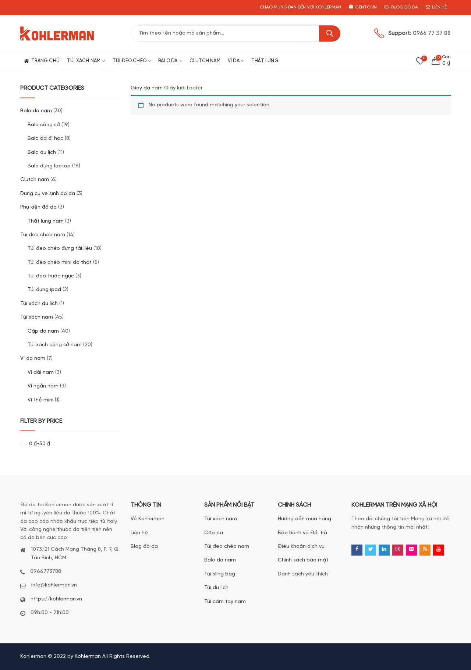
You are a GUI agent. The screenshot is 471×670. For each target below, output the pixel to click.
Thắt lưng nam (46, 221)
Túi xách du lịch (39, 303)
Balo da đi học (45, 138)
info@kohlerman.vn (54, 585)
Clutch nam (34, 179)
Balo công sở (44, 125)
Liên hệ (139, 533)
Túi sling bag (219, 574)
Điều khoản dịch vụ (301, 546)
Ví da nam (32, 358)
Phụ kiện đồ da (38, 207)
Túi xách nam (36, 317)
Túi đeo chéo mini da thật (60, 262)
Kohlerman (88, 656)
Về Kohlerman (147, 519)
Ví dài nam (41, 372)
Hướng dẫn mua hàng (304, 519)
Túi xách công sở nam (55, 345)
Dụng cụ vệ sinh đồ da (47, 193)
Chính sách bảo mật (303, 560)
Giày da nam (147, 88)
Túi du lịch (216, 588)
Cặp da (213, 533)
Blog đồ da (144, 546)
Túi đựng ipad (44, 290)
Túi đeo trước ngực (51, 276)
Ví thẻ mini (40, 400)
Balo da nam (36, 111)
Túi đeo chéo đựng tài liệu (60, 248)
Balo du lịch (42, 152)
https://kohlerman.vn (56, 599)
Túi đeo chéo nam (42, 235)
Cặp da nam (43, 331)
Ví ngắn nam (43, 386)
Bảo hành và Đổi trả (302, 533)
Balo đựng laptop (49, 166)
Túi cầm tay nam (225, 602)
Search (329, 33)
